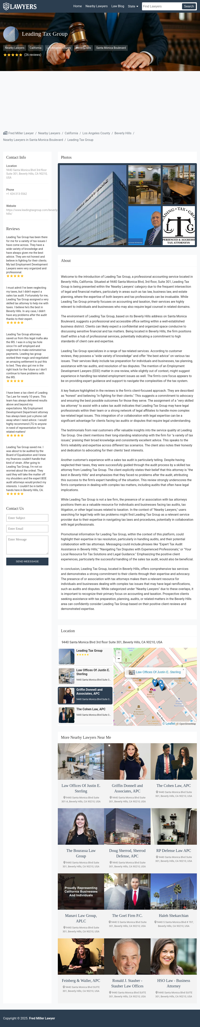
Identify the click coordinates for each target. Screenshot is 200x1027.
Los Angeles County (59, 47)
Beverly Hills (83, 47)
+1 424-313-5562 (16, 193)
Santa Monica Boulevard (111, 47)
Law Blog (117, 6)
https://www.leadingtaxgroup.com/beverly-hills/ (27, 211)
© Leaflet (168, 723)
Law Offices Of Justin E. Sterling (158, 672)
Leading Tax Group (80, 140)
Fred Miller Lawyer (21, 133)
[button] (154, 683)
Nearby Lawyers (97, 6)
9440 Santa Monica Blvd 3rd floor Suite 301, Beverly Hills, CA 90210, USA (26, 173)
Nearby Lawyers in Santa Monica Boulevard (33, 140)
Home (77, 6)
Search (189, 6)
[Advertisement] (100, 100)
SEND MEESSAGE (27, 561)
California (35, 47)
